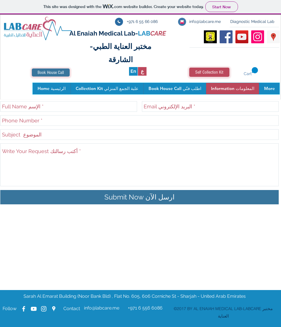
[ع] (142, 71)
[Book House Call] (51, 72)
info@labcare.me (101, 308)
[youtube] (241, 36)
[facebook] (226, 36)
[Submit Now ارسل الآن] (139, 197)
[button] (251, 71)
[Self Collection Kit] (209, 72)
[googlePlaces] (273, 36)
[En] (133, 71)
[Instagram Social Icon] (257, 36)
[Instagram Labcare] (43, 308)
